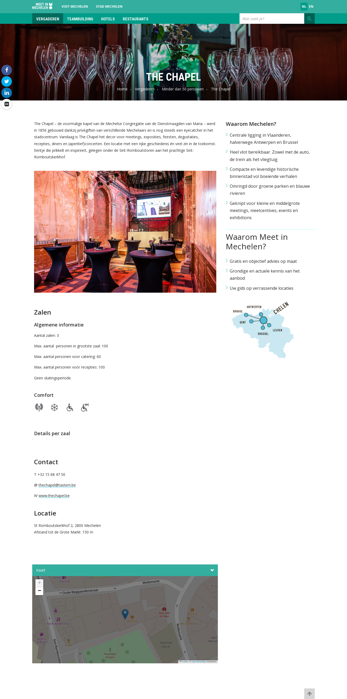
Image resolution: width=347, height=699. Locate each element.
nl (304, 6)
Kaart (125, 570)
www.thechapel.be (54, 495)
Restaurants (135, 19)
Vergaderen (47, 19)
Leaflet (184, 661)
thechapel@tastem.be (57, 485)
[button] (125, 621)
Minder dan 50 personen (183, 88)
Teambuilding (80, 19)
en (311, 6)
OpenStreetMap (199, 661)
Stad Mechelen (109, 6)
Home (122, 88)
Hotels (108, 19)
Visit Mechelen (75, 6)
